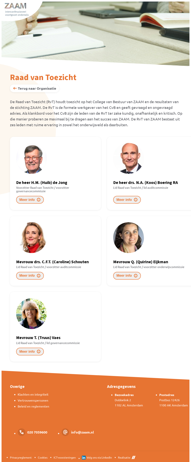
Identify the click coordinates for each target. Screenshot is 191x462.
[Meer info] (30, 200)
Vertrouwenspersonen (33, 400)
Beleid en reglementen (33, 406)
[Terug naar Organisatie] (34, 88)
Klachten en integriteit (33, 394)
